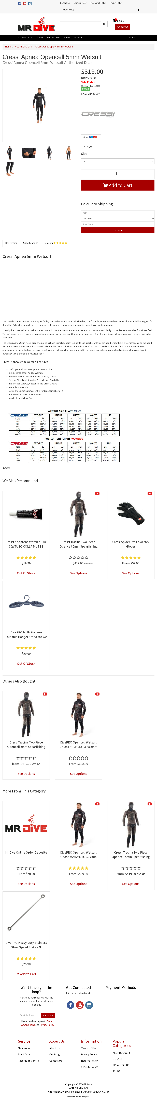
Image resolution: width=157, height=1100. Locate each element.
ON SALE (39, 38)
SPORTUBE (79, 38)
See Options (78, 573)
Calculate (118, 230)
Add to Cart (117, 186)
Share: (91, 137)
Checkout (122, 27)
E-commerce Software (75, 1096)
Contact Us (65, 3)
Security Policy (89, 1067)
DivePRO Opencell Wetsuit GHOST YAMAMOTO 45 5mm (78, 745)
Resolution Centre (28, 1061)
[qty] (118, 213)
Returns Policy (89, 1061)
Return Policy (68, 10)
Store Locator (80, 3)
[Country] (118, 219)
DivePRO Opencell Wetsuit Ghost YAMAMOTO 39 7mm (78, 855)
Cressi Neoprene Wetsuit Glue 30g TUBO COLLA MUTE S (26, 544)
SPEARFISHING (53, 38)
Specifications (30, 243)
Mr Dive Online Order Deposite (26, 853)
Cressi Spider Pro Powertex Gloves (130, 544)
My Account (24, 1049)
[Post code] (118, 224)
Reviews (55, 243)
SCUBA (67, 38)
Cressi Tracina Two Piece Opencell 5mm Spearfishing (78, 544)
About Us (54, 1049)
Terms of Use (88, 1049)
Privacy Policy (116, 3)
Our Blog (54, 1055)
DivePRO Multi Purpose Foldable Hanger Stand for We (26, 635)
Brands (132, 38)
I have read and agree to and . (36, 1023)
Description (11, 243)
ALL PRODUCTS (25, 38)
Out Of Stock (26, 573)
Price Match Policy (98, 3)
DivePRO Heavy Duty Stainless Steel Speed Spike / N (26, 945)
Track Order (25, 1055)
